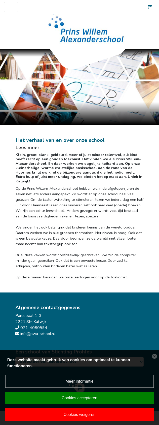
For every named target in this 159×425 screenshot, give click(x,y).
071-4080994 (33, 328)
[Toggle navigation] (11, 7)
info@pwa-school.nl (37, 334)
